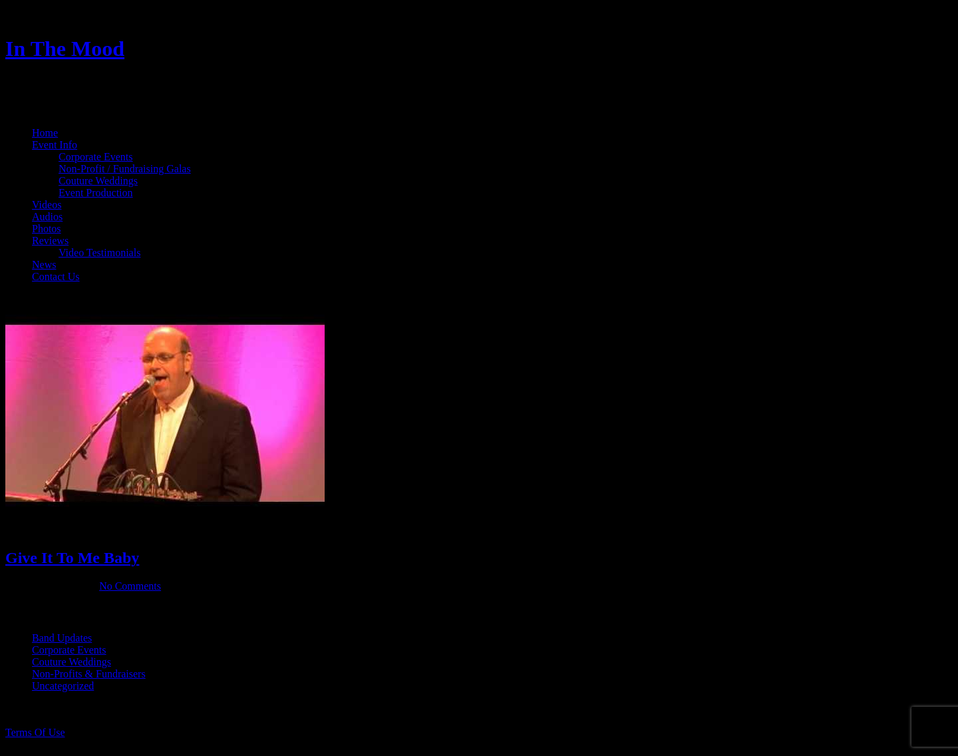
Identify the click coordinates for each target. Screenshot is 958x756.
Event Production (96, 192)
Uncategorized (63, 685)
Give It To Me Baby (72, 557)
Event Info (54, 144)
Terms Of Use (35, 732)
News (44, 264)
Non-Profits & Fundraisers (89, 673)
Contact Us (56, 276)
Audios (47, 216)
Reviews (50, 240)
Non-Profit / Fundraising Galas (125, 168)
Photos (46, 228)
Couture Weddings (98, 180)
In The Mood (64, 49)
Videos (46, 204)
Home (45, 132)
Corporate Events (96, 156)
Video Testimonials (99, 252)
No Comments (130, 586)
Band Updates (62, 638)
